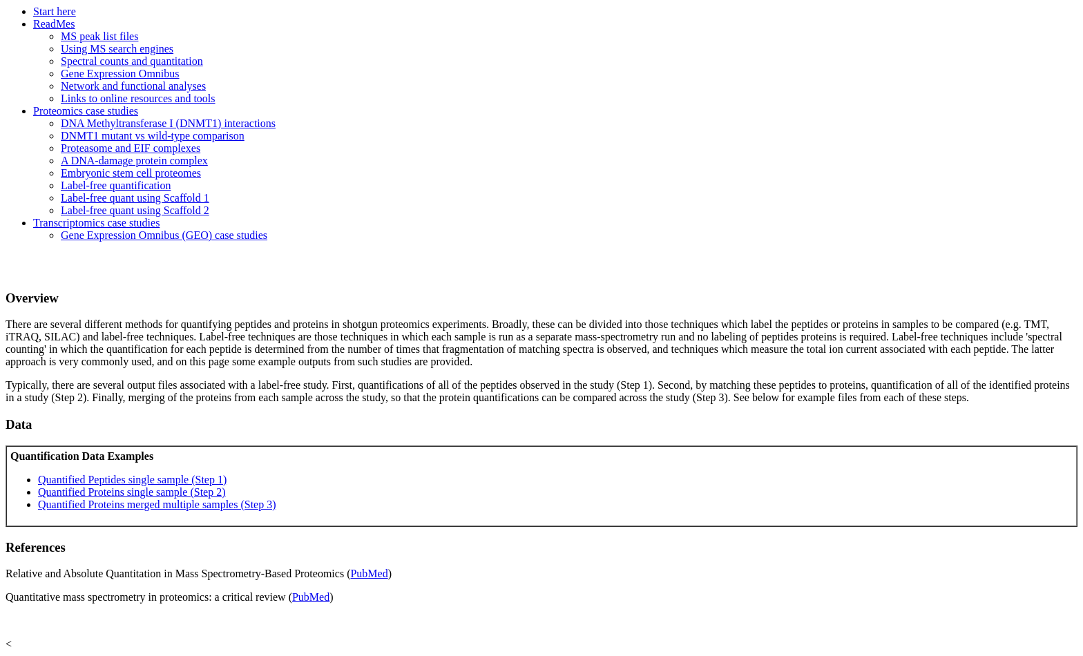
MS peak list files (99, 36)
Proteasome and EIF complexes (130, 148)
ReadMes (54, 24)
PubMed (368, 573)
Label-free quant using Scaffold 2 (135, 210)
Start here (54, 11)
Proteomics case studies (85, 111)
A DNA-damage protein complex (134, 160)
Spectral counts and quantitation (132, 61)
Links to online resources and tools (138, 98)
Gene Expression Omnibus (120, 73)
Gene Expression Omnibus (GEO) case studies (164, 235)
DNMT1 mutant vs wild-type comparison (153, 136)
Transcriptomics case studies (96, 223)
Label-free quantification (116, 185)
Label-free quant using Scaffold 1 (135, 198)
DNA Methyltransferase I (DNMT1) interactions (168, 123)
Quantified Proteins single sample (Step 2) (132, 492)
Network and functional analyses (133, 86)
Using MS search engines (117, 49)
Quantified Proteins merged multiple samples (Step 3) (157, 504)
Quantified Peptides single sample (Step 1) (132, 479)
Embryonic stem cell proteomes (131, 173)
